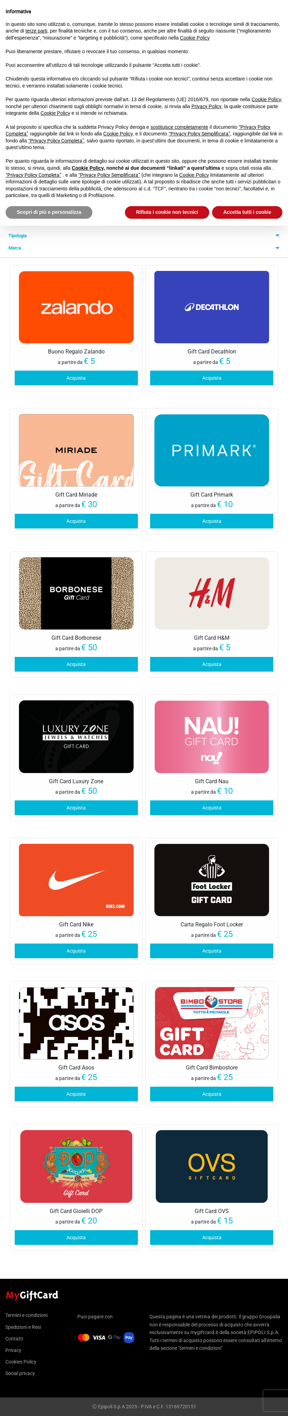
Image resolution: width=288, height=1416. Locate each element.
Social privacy (20, 1373)
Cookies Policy (20, 1362)
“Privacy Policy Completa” (56, 140)
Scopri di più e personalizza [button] (49, 212)
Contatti (14, 1338)
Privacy (13, 1350)
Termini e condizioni (26, 1315)
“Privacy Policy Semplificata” (199, 133)
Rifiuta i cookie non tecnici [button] (167, 212)
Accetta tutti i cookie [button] (247, 212)
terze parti (36, 31)
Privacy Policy (206, 106)
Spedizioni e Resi (23, 1327)
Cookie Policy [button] (195, 38)
